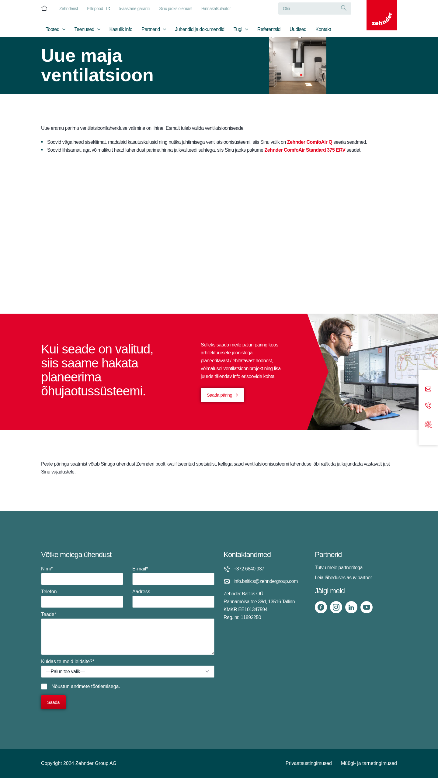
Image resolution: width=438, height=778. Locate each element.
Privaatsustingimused (309, 763)
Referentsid (268, 29)
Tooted (52, 29)
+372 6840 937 (249, 568)
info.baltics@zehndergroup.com (266, 581)
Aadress (173, 598)
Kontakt (323, 29)
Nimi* (82, 575)
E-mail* (173, 575)
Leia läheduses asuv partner (343, 577)
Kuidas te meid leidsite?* (127, 668)
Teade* (127, 633)
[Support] (428, 424)
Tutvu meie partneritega (339, 567)
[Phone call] (428, 405)
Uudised (298, 29)
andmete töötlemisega (95, 686)
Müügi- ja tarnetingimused (369, 763)
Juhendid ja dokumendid (199, 29)
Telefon (82, 598)
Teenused (84, 29)
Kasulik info (120, 29)
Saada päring (219, 395)
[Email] (428, 389)
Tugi (238, 29)
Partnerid (150, 29)
